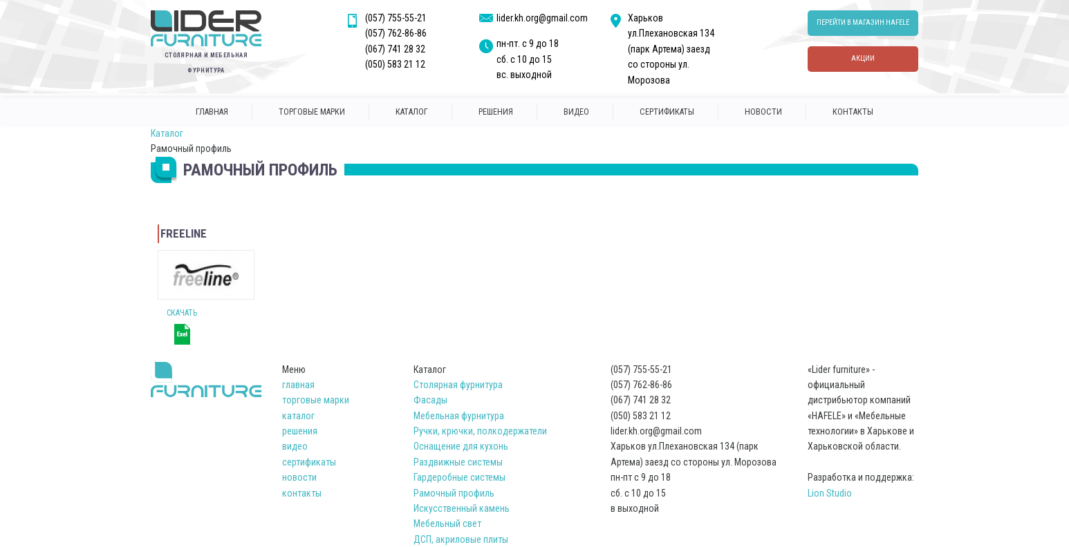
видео (295, 446)
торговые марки (312, 112)
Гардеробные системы (459, 477)
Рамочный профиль (453, 493)
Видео (576, 112)
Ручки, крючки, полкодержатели (480, 430)
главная (212, 112)
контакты (853, 112)
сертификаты (667, 112)
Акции (863, 58)
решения (495, 112)
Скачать (182, 313)
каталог (412, 112)
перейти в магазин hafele (863, 22)
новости (763, 112)
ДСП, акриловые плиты (460, 539)
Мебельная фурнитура (458, 415)
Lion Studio (830, 493)
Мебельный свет (447, 523)
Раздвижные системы (458, 462)
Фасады (430, 399)
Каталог (167, 133)
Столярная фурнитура (458, 384)
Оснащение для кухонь (460, 446)
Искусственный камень (461, 508)
